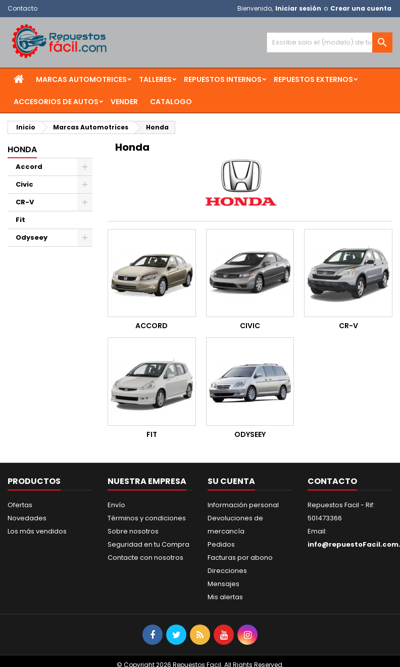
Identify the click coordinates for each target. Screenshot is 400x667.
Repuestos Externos (313, 79)
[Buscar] (329, 42)
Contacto (22, 8)
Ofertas (20, 505)
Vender (124, 102)
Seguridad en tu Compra (148, 544)
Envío (116, 505)
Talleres (155, 79)
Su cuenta (231, 481)
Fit (20, 220)
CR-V (25, 202)
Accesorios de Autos (56, 102)
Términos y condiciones (147, 518)
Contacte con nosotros (145, 557)
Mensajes (223, 584)
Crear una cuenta (360, 8)
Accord (29, 166)
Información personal (243, 505)
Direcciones (227, 570)
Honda (22, 149)
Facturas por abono (240, 557)
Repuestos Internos (223, 79)
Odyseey (31, 237)
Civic (24, 184)
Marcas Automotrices (81, 79)
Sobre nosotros (133, 531)
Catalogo (171, 102)
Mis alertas (225, 597)
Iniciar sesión (298, 8)
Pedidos (221, 544)
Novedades (27, 518)
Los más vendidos (37, 531)
